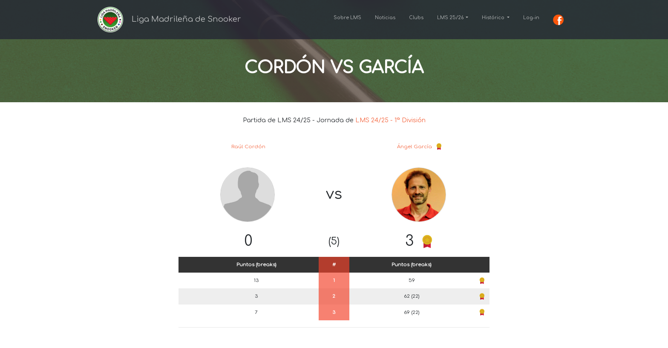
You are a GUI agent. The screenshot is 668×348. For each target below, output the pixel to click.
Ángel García (414, 147)
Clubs (416, 17)
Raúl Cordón (248, 147)
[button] (452, 17)
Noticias (385, 17)
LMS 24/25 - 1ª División (390, 120)
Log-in (531, 17)
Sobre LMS (347, 17)
